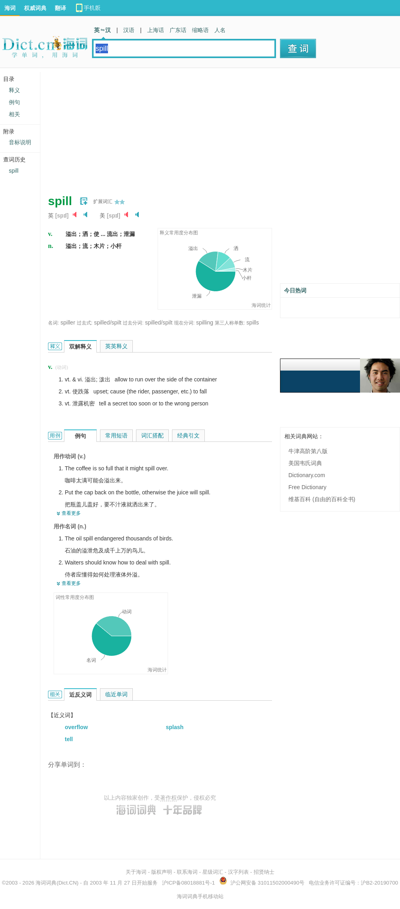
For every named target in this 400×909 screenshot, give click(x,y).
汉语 (128, 30)
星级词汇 (212, 872)
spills (252, 322)
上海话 (155, 30)
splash (175, 727)
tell (69, 739)
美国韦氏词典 (305, 463)
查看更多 (71, 513)
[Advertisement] (176, 128)
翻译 (60, 8)
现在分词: (184, 323)
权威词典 (35, 8)
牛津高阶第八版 (308, 451)
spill (13, 170)
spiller (67, 322)
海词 (10, 8)
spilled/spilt (107, 322)
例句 (14, 102)
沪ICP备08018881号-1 (188, 883)
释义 (14, 90)
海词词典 (46, 883)
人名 (220, 30)
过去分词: (133, 323)
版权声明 (161, 872)
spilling (204, 322)
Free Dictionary (307, 487)
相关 (14, 114)
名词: (53, 323)
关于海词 (136, 872)
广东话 (178, 30)
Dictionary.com (306, 475)
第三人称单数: (230, 323)
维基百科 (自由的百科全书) (321, 499)
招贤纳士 (264, 872)
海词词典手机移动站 (200, 896)
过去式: (84, 323)
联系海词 (187, 872)
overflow (76, 727)
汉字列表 (238, 872)
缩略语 (200, 30)
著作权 (168, 797)
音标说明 (20, 142)
